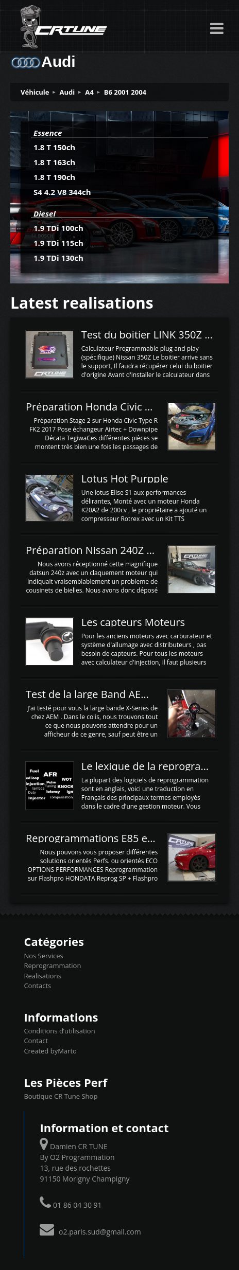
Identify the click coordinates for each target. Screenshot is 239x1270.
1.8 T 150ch (54, 147)
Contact (36, 1040)
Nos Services (43, 955)
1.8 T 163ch (54, 162)
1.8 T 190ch (54, 177)
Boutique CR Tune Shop (60, 1096)
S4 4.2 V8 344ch (62, 192)
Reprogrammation (52, 965)
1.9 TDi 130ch (58, 258)
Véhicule (35, 92)
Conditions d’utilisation (59, 1030)
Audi (67, 92)
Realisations (42, 975)
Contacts (37, 985)
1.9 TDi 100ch (58, 228)
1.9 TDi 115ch (58, 243)
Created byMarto (50, 1051)
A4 (89, 92)
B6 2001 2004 (125, 92)
